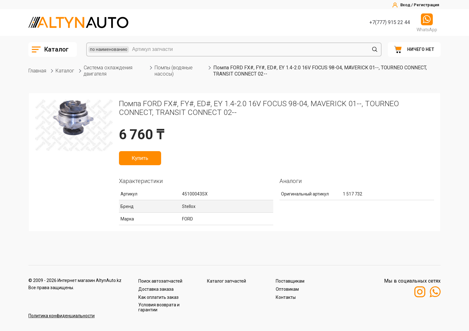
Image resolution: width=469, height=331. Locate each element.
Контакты (286, 297)
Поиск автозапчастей (160, 281)
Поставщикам (290, 281)
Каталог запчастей (226, 281)
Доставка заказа (156, 289)
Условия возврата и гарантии (159, 307)
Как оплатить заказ (158, 297)
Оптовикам (287, 289)
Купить (140, 158)
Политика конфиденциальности (61, 315)
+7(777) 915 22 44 (389, 22)
